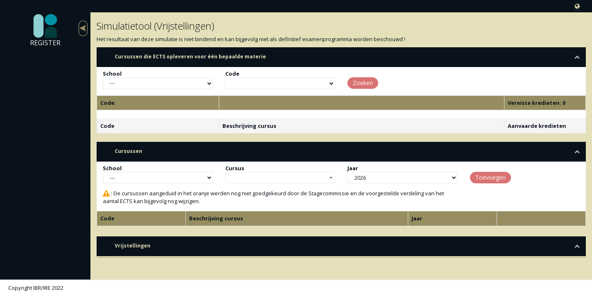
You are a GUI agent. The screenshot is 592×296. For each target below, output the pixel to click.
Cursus (234, 168)
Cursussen (128, 151)
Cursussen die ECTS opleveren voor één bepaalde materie (190, 56)
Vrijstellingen (132, 245)
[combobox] (280, 177)
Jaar (352, 168)
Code (232, 73)
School (112, 73)
